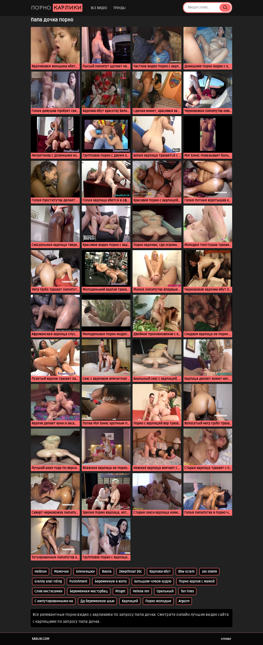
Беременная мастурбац (89, 591)
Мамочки (61, 572)
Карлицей (130, 601)
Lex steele (209, 572)
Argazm (184, 601)
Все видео (99, 8)
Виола (107, 572)
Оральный (165, 591)
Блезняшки (85, 572)
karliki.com (40, 639)
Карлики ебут (160, 572)
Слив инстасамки (48, 591)
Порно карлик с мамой (197, 581)
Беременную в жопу (111, 581)
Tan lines (187, 591)
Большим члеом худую (152, 581)
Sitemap (226, 639)
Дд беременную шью (97, 601)
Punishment (78, 581)
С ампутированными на (54, 601)
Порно (56, 8)
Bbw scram (186, 572)
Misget (120, 591)
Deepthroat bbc (130, 572)
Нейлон (41, 572)
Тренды (119, 8)
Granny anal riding (48, 581)
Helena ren (141, 591)
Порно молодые (158, 601)
